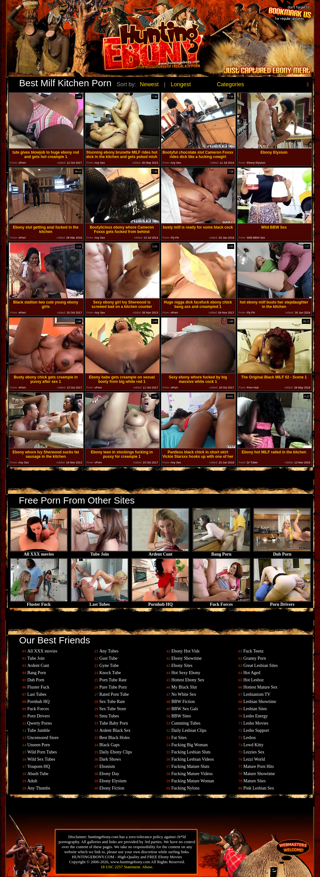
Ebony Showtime (186, 658)
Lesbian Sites (255, 708)
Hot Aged (251, 672)
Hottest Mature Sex (260, 687)
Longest (181, 84)
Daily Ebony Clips (115, 752)
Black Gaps (109, 744)
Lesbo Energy (255, 716)
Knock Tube (110, 672)
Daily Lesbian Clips (188, 730)
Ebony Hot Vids (185, 651)
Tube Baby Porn (113, 723)
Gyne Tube (109, 665)
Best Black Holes (114, 737)
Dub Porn (282, 552)
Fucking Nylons (185, 788)
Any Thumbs (38, 788)
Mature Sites (254, 781)
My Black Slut (184, 687)
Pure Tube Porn (112, 687)
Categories (230, 84)
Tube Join (99, 552)
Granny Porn (254, 658)
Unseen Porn (38, 744)
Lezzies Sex (253, 752)
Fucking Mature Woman (192, 781)
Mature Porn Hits (258, 766)
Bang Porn (221, 552)
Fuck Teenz (253, 651)
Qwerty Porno (39, 723)
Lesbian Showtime (259, 701)
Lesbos (249, 737)
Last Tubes (99, 602)
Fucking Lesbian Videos (192, 759)
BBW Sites (181, 716)
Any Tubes (108, 651)
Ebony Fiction (111, 788)
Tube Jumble (38, 730)
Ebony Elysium (112, 781)
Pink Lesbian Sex (258, 788)
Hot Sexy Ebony (185, 672)
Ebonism (107, 766)
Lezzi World (254, 759)
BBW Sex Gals (184, 708)
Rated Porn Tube (114, 694)
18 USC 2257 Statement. (121, 866)
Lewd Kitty (253, 744)
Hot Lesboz (253, 680)
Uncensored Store (43, 737)
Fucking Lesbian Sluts (190, 752)
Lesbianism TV (256, 694)
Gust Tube (108, 658)
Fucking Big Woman (189, 744)
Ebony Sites (181, 665)
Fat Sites (179, 737)
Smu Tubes (109, 716)
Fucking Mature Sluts (190, 766)
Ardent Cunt (160, 552)
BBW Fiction (183, 701)
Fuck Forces (221, 602)
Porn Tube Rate (112, 680)
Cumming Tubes (185, 723)
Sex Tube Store (112, 708)
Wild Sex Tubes (41, 759)
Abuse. (147, 866)
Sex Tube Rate (112, 701)
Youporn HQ (38, 766)
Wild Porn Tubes (42, 752)
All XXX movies (39, 552)
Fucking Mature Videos (192, 773)
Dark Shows (110, 759)
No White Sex (183, 694)
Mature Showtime (259, 773)
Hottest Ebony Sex (187, 680)
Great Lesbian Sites (260, 665)
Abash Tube (37, 773)
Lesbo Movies (255, 723)
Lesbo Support (256, 730)
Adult (32, 781)
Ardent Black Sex (115, 730)
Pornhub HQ (160, 602)
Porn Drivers (282, 602)
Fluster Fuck (39, 602)
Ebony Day (109, 773)
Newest (149, 84)
